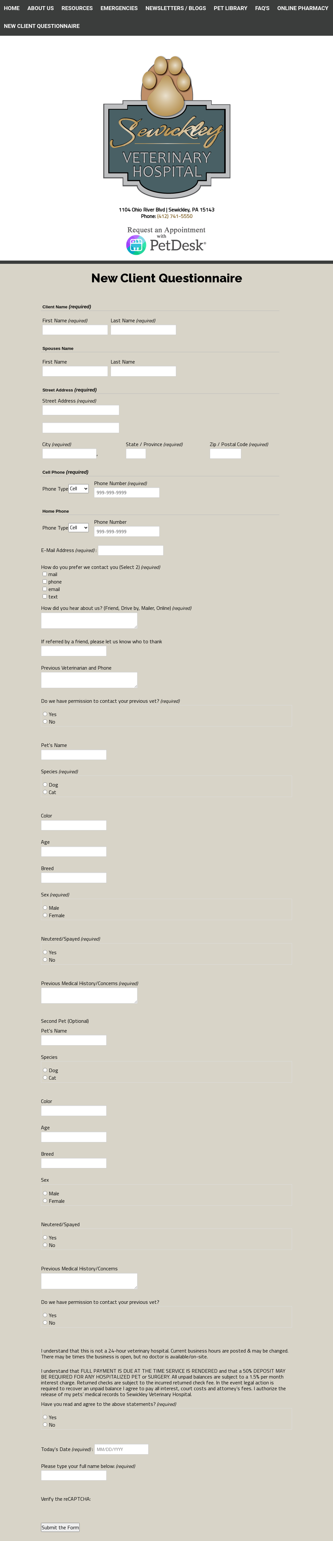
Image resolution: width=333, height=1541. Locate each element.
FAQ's (262, 8)
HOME (12, 8)
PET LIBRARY (230, 8)
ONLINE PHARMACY (302, 8)
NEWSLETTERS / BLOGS (175, 8)
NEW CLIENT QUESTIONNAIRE (42, 26)
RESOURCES (77, 8)
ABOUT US (40, 8)
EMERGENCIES (119, 8)
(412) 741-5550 (175, 216)
